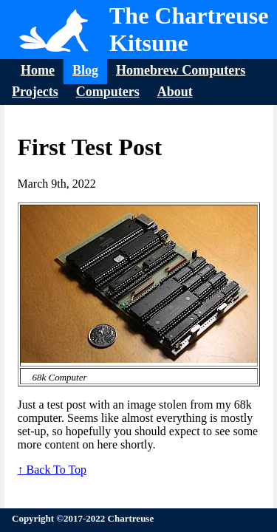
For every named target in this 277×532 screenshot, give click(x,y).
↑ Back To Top (52, 469)
